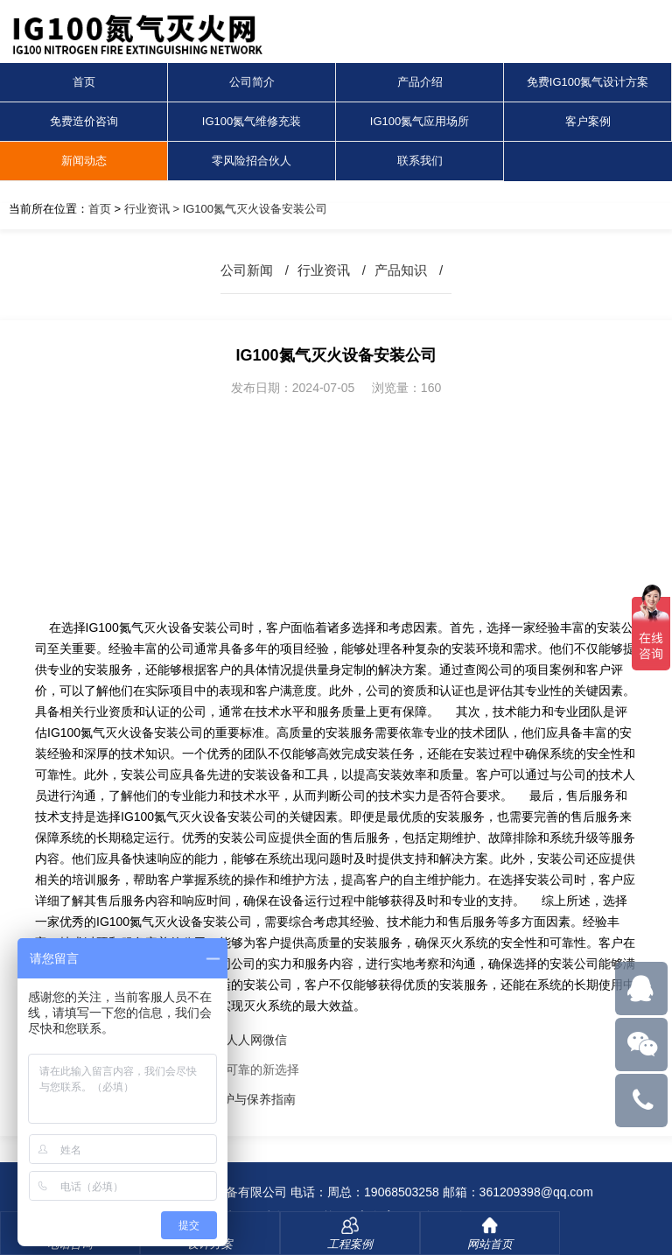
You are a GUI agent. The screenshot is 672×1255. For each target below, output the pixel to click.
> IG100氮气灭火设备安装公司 (248, 208)
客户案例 (588, 121)
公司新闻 (246, 270)
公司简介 (252, 81)
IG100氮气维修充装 (251, 121)
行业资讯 (147, 208)
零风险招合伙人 (251, 160)
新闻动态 (84, 160)
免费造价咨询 (84, 121)
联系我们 (420, 160)
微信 (274, 1040)
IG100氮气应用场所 (419, 121)
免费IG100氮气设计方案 (587, 81)
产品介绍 (420, 81)
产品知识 (400, 270)
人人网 (244, 1040)
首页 (84, 81)
